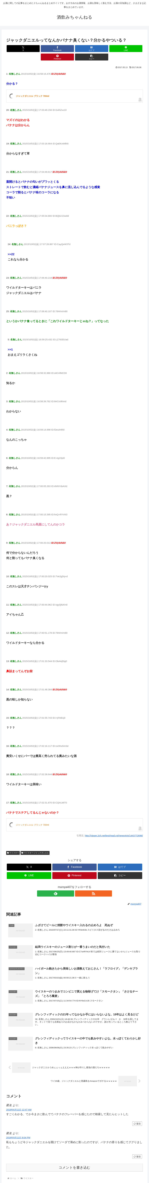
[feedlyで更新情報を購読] (71, 885)
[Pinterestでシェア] (109, 48)
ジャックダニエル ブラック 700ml (32, 87)
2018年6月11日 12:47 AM (18, 1103)
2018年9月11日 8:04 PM (18, 1131)
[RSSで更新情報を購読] (78, 885)
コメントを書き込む (74, 1161)
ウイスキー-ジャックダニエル (35, 844)
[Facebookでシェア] (40, 48)
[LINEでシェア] (86, 48)
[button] (132, 48)
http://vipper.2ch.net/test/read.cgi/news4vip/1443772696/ (114, 827)
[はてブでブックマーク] (63, 48)
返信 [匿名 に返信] (137, 1117)
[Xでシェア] (17, 48)
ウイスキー (13, 844)
